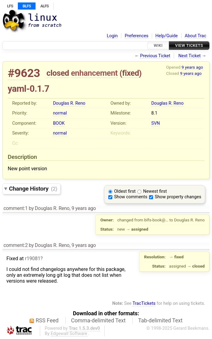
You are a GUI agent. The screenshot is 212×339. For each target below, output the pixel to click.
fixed (130, 73)
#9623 (24, 73)
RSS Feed (47, 320)
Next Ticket (189, 56)
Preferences (136, 35)
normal (60, 113)
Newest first (155, 191)
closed (58, 73)
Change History (33, 188)
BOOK (59, 123)
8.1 (154, 113)
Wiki (158, 45)
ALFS (44, 6)
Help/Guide (167, 35)
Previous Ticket (155, 56)
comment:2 (15, 245)
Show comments (131, 197)
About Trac (195, 35)
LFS (10, 6)
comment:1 (15, 208)
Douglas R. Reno (69, 103)
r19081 (32, 258)
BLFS (27, 6)
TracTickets (144, 303)
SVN (155, 123)
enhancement (94, 73)
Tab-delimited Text (160, 320)
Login (112, 35)
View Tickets (189, 45)
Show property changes (178, 197)
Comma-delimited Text (98, 320)
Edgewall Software (69, 333)
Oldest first (125, 191)
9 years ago (192, 67)
